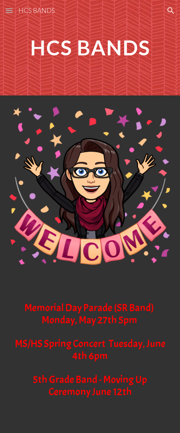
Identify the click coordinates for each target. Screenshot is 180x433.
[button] (9, 10)
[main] (89, 47)
